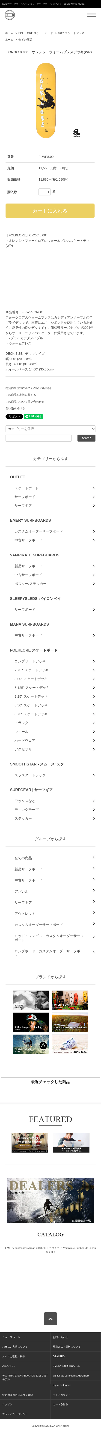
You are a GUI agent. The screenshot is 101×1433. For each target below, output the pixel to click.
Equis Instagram (62, 1385)
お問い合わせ (60, 1337)
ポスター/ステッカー (31, 584)
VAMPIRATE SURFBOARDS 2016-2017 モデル (25, 1377)
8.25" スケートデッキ (31, 696)
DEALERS (59, 1356)
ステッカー (23, 818)
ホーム (9, 33)
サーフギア (23, 506)
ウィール (21, 732)
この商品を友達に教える (21, 394)
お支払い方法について (15, 1346)
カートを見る (60, 1404)
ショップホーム (11, 1337)
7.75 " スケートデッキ (32, 670)
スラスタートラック (30, 775)
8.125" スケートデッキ (32, 688)
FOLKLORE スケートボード (35, 33)
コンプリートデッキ (30, 661)
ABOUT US (8, 1365)
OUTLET (17, 477)
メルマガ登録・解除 (13, 1356)
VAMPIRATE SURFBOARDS (34, 555)
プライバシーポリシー (15, 1414)
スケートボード (27, 488)
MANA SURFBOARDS (29, 624)
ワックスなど (25, 801)
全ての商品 (25, 39)
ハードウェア (25, 740)
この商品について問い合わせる (25, 401)
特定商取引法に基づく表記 (17, 1394)
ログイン (7, 1404)
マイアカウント (62, 1394)
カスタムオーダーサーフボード (39, 531)
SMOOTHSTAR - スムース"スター (38, 764)
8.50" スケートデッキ (31, 705)
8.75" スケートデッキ (31, 714)
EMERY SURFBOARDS (30, 520)
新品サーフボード (28, 566)
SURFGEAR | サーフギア (31, 790)
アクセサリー (25, 749)
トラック (21, 723)
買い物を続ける (15, 408)
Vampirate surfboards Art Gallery (71, 1375)
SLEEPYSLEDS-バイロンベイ (35, 598)
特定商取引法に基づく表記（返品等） (29, 388)
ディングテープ (27, 810)
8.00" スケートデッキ (71, 33)
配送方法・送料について (67, 1346)
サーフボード (25, 497)
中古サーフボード (28, 540)
